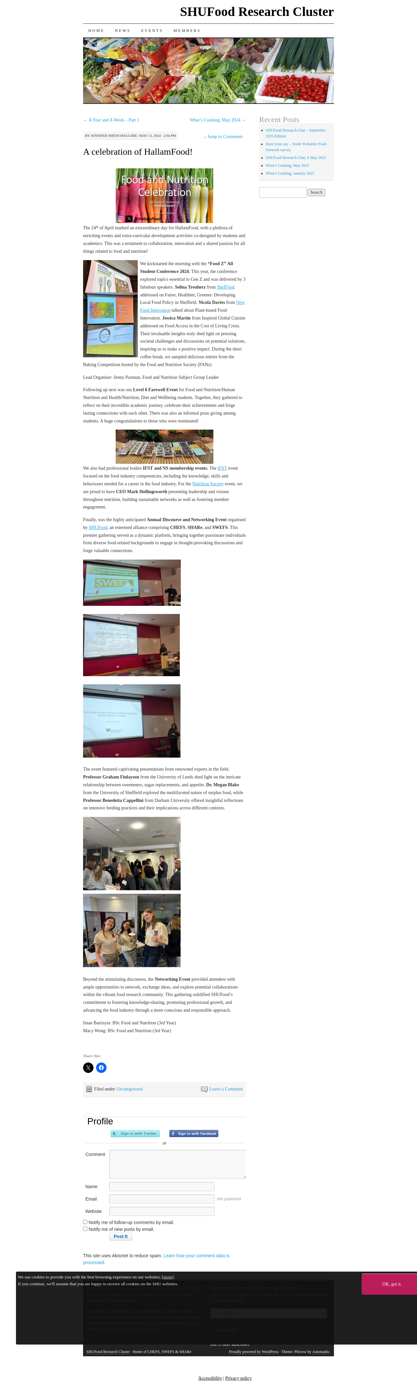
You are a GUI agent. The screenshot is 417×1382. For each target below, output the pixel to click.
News (123, 30)
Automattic (321, 1351)
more (167, 1277)
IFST (222, 468)
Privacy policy (238, 1378)
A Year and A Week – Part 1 (111, 120)
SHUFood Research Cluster (257, 11)
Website (93, 1211)
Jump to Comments (223, 136)
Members (187, 30)
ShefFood (226, 287)
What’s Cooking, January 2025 (290, 173)
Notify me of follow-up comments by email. (131, 1222)
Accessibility (210, 1378)
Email (91, 1199)
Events (152, 30)
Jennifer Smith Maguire (114, 135)
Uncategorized (129, 1089)
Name (91, 1186)
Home (96, 30)
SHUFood (98, 527)
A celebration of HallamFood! (138, 152)
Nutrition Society (208, 483)
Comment (95, 1154)
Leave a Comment (226, 1089)
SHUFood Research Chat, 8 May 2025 (296, 157)
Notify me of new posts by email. (121, 1229)
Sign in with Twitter (135, 1133)
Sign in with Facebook (193, 1133)
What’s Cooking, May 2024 (218, 120)
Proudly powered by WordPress (254, 1351)
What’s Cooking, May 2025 (287, 165)
